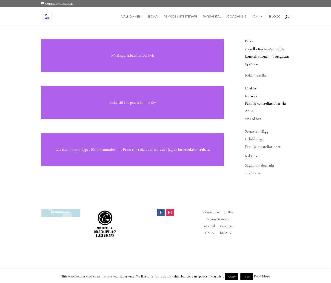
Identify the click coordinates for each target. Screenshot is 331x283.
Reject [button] (246, 276)
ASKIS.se (254, 118)
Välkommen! (131, 16)
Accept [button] (232, 276)
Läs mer (132, 55)
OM (255, 16)
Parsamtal (212, 16)
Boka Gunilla (255, 75)
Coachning (237, 16)
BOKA (152, 16)
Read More (262, 276)
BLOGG (274, 16)
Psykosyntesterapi (180, 16)
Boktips (251, 155)
